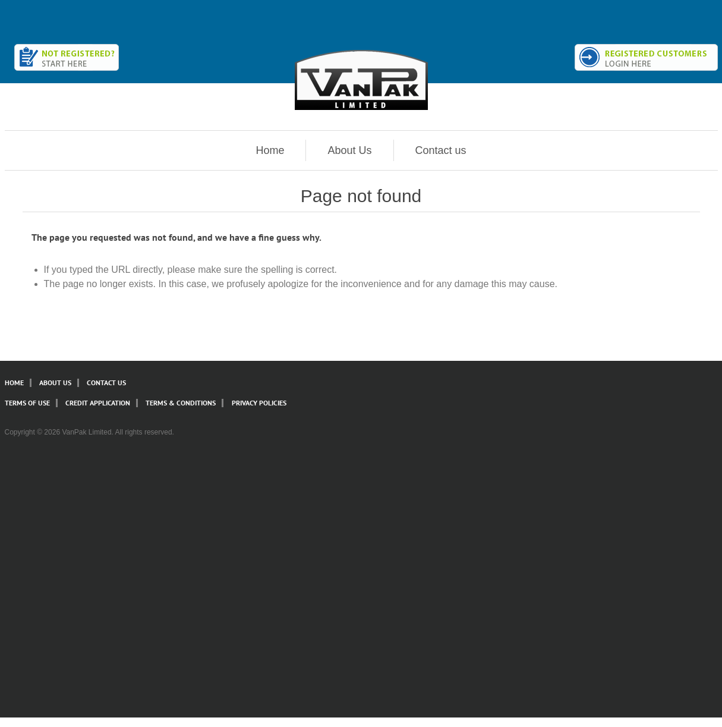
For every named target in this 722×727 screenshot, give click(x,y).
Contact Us (106, 383)
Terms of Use (27, 403)
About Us (349, 150)
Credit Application (97, 403)
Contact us (440, 150)
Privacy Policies (259, 403)
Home (270, 150)
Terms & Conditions (181, 403)
